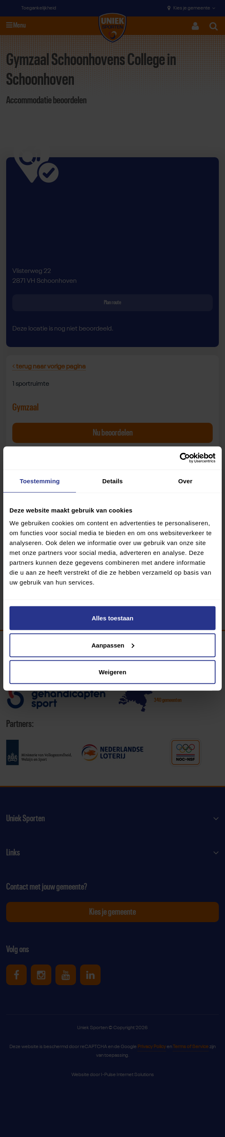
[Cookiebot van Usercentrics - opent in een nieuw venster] (180, 458)
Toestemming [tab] (40, 480)
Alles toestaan (112, 618)
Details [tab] (112, 480)
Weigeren (112, 672)
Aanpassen (113, 644)
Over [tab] (185, 480)
